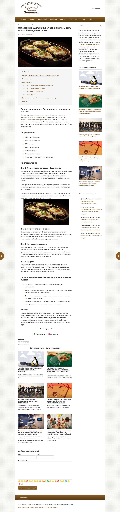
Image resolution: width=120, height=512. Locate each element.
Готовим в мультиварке (24, 24)
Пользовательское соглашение (48, 507)
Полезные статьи (36, 24)
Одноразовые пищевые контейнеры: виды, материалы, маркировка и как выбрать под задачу (58, 370)
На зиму (83, 19)
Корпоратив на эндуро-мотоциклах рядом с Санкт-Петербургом (28, 401)
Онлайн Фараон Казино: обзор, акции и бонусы (91, 235)
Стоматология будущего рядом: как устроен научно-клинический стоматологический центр (30, 432)
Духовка (32, 19)
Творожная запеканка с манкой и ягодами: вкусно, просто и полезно (91, 211)
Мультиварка (23, 19)
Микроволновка (42, 19)
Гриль (69, 19)
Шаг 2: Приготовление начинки (35, 88)
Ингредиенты (26, 79)
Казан (76, 19)
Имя (19, 454)
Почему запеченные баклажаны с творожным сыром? (40, 75)
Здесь (98, 58)
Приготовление (27, 82)
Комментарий (22, 460)
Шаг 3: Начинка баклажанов (34, 91)
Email (38, 454)
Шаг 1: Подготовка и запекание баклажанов (39, 85)
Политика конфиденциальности (28, 507)
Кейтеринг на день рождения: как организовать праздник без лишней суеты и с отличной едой (59, 432)
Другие (91, 19)
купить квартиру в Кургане (90, 44)
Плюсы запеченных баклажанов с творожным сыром (40, 98)
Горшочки (62, 19)
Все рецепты (96, 8)
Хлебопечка (53, 19)
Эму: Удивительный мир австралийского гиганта (91, 201)
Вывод (24, 101)
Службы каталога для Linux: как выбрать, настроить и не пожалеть (29, 369)
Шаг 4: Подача (30, 94)
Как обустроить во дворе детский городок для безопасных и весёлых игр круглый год (59, 401)
